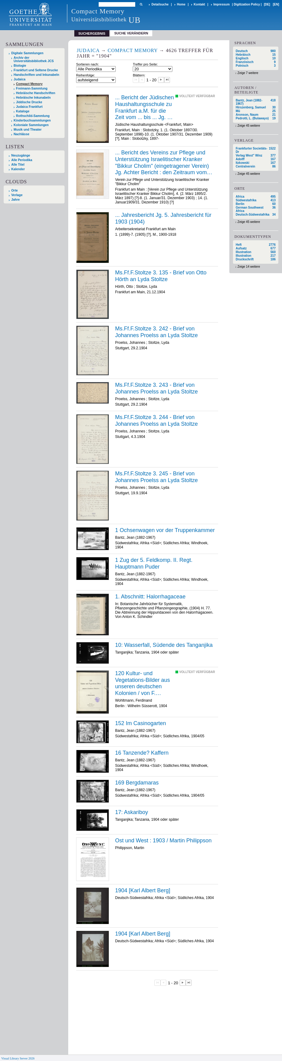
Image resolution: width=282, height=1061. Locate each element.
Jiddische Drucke (29, 102)
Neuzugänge (20, 155)
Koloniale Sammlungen (31, 125)
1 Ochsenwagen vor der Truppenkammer (165, 530)
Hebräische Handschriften (35, 93)
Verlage (17, 195)
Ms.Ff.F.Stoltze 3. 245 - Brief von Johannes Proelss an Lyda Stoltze (156, 477)
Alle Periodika (21, 160)
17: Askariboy (131, 812)
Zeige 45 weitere (249, 125)
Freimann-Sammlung (32, 88)
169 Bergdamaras (137, 783)
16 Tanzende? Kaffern (141, 753)
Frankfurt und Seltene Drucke (36, 70)
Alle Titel (17, 164)
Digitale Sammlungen (27, 53)
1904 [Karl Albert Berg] (142, 890)
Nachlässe (21, 134)
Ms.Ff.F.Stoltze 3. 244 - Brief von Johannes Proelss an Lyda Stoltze (156, 420)
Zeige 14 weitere (249, 266)
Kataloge (23, 111)
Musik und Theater (28, 129)
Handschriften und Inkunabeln (36, 74)
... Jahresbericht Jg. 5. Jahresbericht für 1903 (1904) (163, 218)
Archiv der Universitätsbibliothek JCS (34, 59)
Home (181, 4)
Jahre (15, 199)
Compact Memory (29, 84)
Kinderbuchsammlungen (32, 120)
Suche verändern (131, 33)
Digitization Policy (247, 4)
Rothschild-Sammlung (33, 116)
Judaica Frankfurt (29, 106)
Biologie (20, 65)
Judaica (20, 79)
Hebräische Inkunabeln (33, 97)
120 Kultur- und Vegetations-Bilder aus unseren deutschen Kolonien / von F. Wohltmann (142, 683)
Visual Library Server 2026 (17, 1058)
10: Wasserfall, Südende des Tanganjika (164, 645)
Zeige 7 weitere (248, 73)
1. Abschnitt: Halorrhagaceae (150, 597)
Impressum (221, 4)
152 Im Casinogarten (140, 723)
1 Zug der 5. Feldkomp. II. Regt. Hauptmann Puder (153, 563)
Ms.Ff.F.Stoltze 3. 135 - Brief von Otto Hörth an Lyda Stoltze (160, 276)
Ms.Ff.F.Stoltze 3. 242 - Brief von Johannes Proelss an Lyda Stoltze (156, 332)
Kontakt (199, 4)
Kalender (18, 169)
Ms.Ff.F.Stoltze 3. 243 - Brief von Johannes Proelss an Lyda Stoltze (156, 388)
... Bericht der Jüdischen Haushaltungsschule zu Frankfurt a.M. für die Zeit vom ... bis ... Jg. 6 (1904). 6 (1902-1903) (144, 107)
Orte (14, 190)
